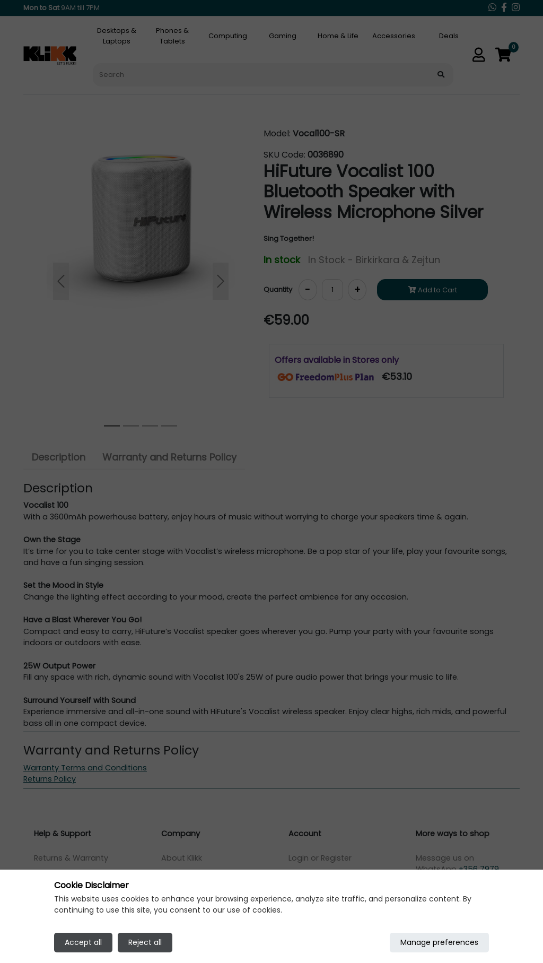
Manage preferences (439, 942)
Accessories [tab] (393, 36)
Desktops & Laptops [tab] (116, 35)
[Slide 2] (150, 426)
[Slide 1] (131, 426)
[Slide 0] (112, 426)
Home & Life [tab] (338, 36)
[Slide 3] (169, 426)
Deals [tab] (449, 36)
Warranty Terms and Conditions (85, 767)
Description (58, 457)
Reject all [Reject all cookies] (145, 942)
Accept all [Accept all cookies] (83, 942)
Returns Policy (49, 779)
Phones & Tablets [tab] (172, 35)
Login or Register (320, 858)
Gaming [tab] (282, 36)
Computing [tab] (227, 36)
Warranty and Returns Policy (169, 457)
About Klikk (181, 858)
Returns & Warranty (71, 858)
